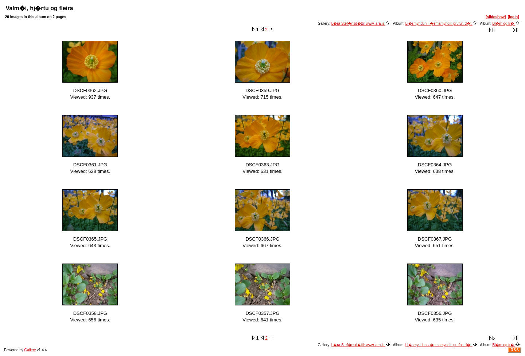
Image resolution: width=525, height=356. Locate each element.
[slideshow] (496, 17)
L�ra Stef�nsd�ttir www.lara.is (360, 23)
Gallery (30, 350)
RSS (514, 350)
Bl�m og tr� (506, 23)
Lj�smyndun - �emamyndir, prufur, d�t (441, 23)
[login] (513, 17)
